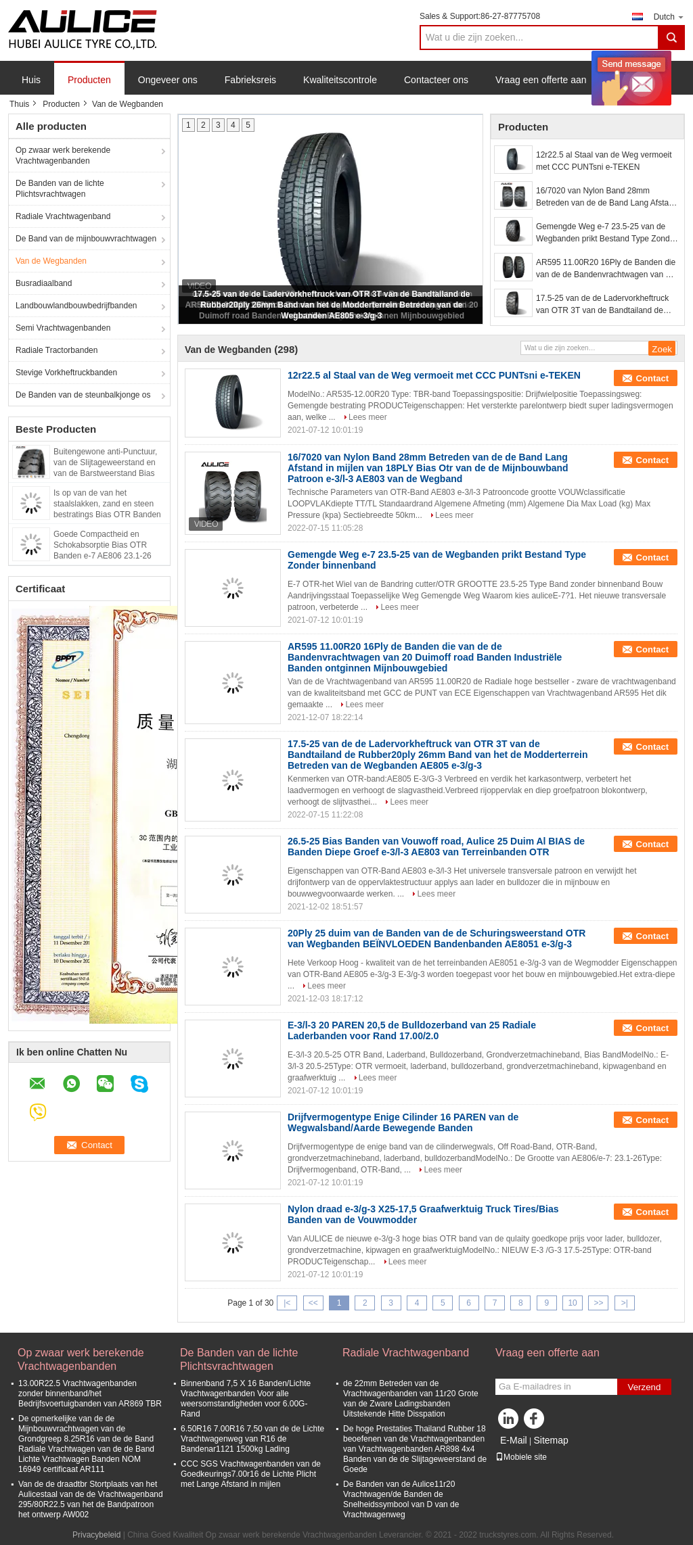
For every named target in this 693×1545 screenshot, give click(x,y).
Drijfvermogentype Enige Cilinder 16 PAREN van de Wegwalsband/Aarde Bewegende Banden (403, 1122)
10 (572, 1303)
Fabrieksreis (250, 79)
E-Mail (513, 1440)
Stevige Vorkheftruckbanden (66, 372)
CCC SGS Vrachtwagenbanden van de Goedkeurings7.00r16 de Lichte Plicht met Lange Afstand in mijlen (251, 1474)
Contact (652, 378)
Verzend (644, 1387)
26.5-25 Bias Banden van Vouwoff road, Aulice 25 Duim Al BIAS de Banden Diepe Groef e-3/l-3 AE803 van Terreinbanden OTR (436, 846)
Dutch (669, 16)
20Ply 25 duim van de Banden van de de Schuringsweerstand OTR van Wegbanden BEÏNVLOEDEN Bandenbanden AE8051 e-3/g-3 (436, 938)
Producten (89, 79)
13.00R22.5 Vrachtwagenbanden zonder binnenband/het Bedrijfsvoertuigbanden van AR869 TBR (90, 1393)
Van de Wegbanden (51, 261)
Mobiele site (521, 1457)
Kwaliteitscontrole (340, 79)
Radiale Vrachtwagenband (63, 216)
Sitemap (550, 1440)
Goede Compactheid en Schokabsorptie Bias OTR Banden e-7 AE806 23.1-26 (102, 545)
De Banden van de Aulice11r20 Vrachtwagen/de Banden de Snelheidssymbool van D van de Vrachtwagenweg (401, 1499)
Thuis (19, 104)
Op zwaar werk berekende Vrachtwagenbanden (63, 155)
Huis (31, 79)
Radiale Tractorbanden (56, 350)
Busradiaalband (44, 283)
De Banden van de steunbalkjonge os (83, 395)
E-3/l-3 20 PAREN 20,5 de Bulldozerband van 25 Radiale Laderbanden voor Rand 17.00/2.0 (412, 1030)
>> (598, 1303)
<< (313, 1303)
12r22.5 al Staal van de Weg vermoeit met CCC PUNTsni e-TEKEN (604, 161)
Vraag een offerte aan (541, 79)
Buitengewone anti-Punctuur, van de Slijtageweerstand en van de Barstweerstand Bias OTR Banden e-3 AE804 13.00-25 (109, 473)
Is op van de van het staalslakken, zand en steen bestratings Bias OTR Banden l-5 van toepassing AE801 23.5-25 (109, 514)
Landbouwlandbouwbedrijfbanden (76, 305)
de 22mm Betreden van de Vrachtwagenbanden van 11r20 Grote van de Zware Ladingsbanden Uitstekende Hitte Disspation (410, 1399)
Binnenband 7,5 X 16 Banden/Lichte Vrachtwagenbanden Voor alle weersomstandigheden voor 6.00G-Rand (246, 1399)
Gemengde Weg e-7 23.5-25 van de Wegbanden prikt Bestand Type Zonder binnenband (606, 233)
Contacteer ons (436, 79)
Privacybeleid (96, 1535)
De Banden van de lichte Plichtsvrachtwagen (60, 189)
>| (624, 1303)
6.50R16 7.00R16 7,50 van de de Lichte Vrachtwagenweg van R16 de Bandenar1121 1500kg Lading (252, 1439)
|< (287, 1303)
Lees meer (368, 417)
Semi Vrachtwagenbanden (63, 328)
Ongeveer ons (168, 79)
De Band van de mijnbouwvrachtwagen (86, 238)
